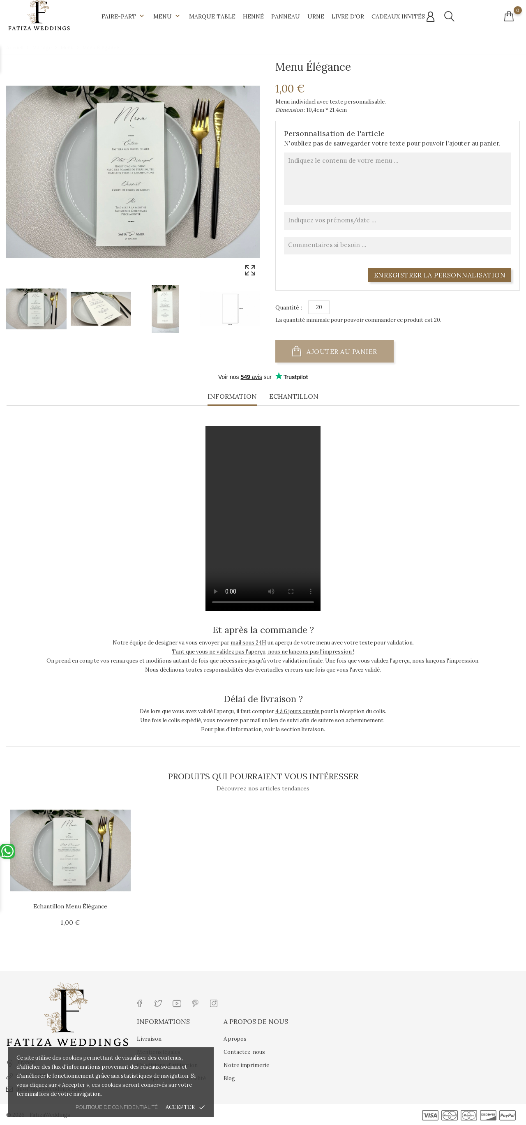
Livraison (149, 1038)
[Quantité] (319, 307)
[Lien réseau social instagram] (214, 1003)
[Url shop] (39, 14)
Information (232, 396)
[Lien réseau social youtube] (177, 1003)
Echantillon (293, 396)
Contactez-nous (244, 1052)
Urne (315, 16)
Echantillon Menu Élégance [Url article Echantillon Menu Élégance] (70, 906)
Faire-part (124, 16)
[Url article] (70, 850)
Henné (253, 16)
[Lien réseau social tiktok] (232, 1003)
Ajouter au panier (342, 351)
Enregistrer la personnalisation (440, 275)
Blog (229, 1078)
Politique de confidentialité (117, 1107)
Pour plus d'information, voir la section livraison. (263, 729)
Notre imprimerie (246, 1065)
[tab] (232, 398)
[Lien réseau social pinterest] (195, 1003)
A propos (235, 1038)
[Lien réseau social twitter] (158, 1003)
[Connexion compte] (430, 16)
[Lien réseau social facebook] (140, 1003)
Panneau (285, 16)
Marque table (212, 16)
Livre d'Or (348, 16)
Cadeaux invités (398, 16)
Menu (167, 16)
